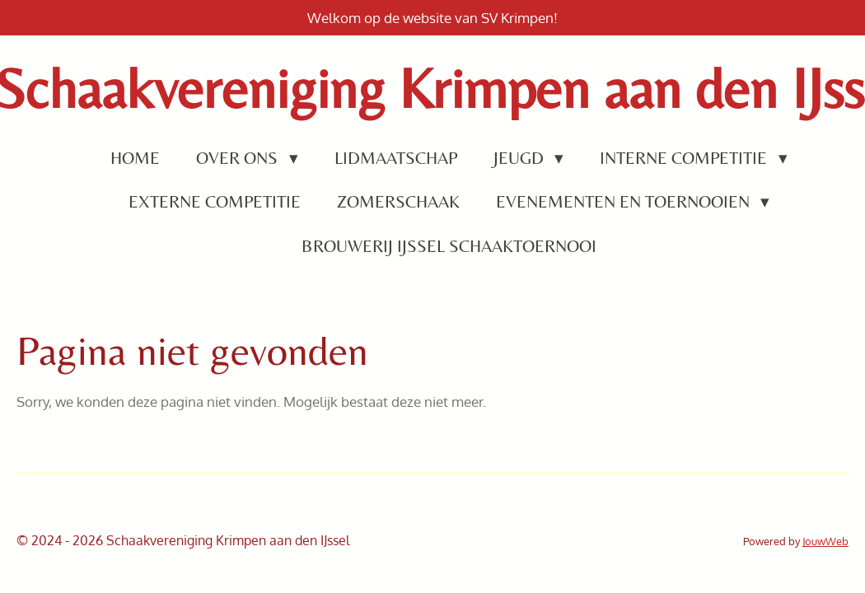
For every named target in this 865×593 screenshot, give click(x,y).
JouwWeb (825, 541)
